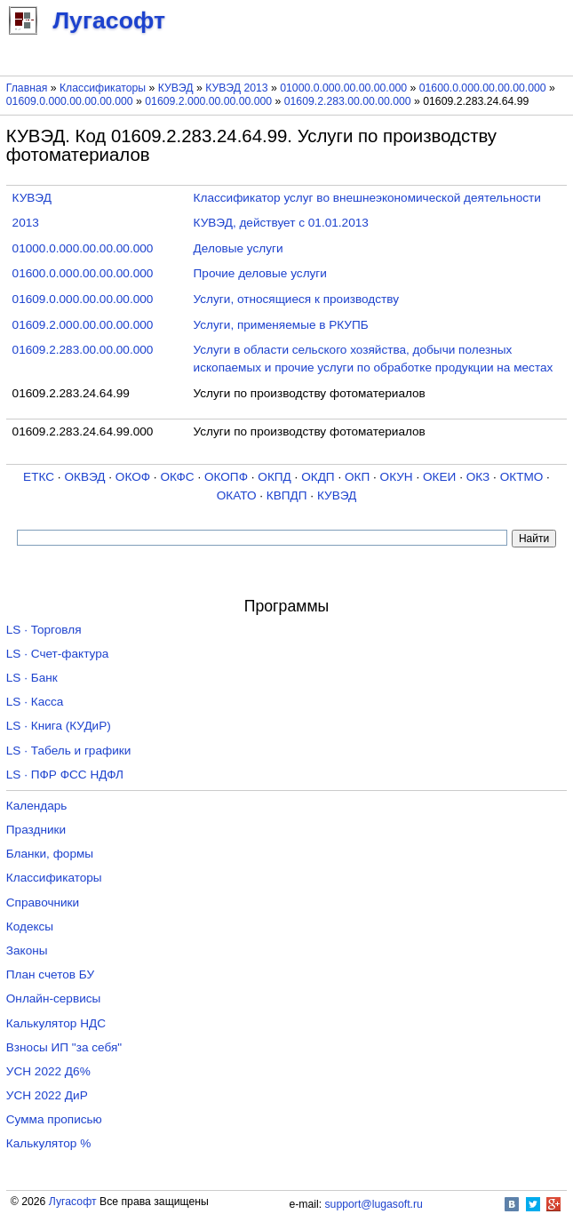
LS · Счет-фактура (57, 653)
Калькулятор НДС (56, 1023)
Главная (27, 88)
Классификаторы (103, 88)
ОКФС (177, 476)
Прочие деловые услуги (260, 273)
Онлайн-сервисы (53, 998)
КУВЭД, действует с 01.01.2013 (281, 222)
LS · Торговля (44, 629)
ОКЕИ (439, 476)
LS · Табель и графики (68, 750)
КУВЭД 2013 (236, 88)
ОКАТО (237, 495)
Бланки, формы (49, 853)
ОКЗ (478, 476)
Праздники (36, 829)
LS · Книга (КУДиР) (58, 725)
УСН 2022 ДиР (47, 1095)
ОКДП (317, 476)
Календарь (37, 805)
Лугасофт (73, 1201)
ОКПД (274, 476)
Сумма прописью (54, 1119)
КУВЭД (176, 88)
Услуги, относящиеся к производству (296, 299)
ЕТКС (38, 476)
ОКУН (396, 476)
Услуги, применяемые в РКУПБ (281, 324)
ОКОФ (132, 476)
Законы (27, 950)
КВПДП (287, 495)
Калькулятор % (48, 1143)
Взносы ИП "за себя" (64, 1047)
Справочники (42, 902)
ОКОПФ (226, 476)
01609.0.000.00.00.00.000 (69, 101)
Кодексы (29, 926)
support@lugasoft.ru (374, 1204)
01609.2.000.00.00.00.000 (208, 101)
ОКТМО (522, 476)
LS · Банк (32, 677)
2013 (25, 222)
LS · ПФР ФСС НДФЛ (64, 774)
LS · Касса (35, 701)
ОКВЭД (84, 476)
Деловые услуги (238, 248)
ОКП (357, 476)
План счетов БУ (50, 974)
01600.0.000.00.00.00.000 (482, 88)
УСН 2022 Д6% (48, 1071)
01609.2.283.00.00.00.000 (347, 101)
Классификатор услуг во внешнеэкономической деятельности (367, 197)
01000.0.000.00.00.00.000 (343, 88)
